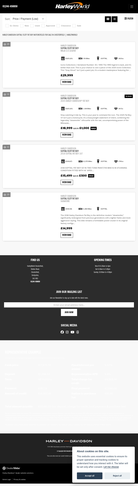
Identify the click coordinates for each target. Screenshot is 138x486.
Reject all (117, 476)
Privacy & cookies (20, 482)
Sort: (7, 19)
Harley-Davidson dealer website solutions (17, 475)
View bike (67, 82)
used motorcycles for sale (69, 458)
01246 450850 (10, 6)
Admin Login (6, 482)
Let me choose (111, 467)
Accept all (89, 476)
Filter (128, 18)
